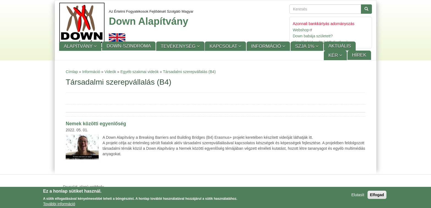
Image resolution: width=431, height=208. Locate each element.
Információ (266, 46)
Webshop (303, 29)
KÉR (333, 55)
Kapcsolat (223, 46)
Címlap (72, 72)
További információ (59, 204)
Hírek (359, 55)
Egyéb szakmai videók (139, 72)
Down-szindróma (129, 46)
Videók (110, 72)
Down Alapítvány (148, 21)
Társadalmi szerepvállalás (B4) (189, 72)
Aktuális (339, 46)
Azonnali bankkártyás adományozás (323, 23)
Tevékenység (179, 46)
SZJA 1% (305, 46)
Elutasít (357, 195)
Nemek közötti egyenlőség (96, 123)
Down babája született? (313, 36)
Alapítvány (79, 46)
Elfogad (377, 195)
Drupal (70, 187)
